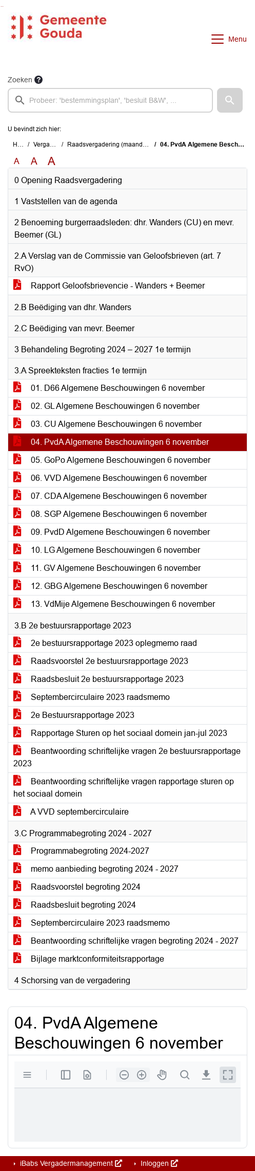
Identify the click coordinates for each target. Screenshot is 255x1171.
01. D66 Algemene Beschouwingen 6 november (109, 388)
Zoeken (20, 80)
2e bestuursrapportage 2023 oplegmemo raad (105, 643)
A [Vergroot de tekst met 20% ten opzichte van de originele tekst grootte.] (34, 161)
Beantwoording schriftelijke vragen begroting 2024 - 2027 (126, 940)
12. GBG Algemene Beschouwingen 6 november (110, 586)
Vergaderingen (54, 144)
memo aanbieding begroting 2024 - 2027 (96, 868)
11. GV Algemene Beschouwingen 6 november (107, 568)
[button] (230, 100)
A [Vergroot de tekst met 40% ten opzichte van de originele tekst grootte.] (51, 161)
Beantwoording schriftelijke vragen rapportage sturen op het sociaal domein (123, 787)
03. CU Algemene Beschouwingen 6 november (107, 424)
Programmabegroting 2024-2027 (81, 850)
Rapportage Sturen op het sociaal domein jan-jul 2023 (120, 733)
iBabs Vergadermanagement (70, 1163)
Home (21, 144)
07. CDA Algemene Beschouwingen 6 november (110, 496)
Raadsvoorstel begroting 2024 (77, 886)
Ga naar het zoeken (1, 6)
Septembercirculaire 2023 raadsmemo (91, 697)
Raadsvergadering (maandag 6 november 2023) (135, 144)
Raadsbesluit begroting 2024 (74, 904)
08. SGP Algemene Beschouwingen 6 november (110, 514)
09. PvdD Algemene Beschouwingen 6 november (111, 532)
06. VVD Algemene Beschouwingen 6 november (110, 478)
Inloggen (158, 1163)
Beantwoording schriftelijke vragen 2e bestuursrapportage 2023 (127, 757)
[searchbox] (110, 100)
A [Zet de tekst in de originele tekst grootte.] (16, 161)
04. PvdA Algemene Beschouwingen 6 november (111, 442)
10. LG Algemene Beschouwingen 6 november (106, 550)
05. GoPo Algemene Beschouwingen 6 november (111, 460)
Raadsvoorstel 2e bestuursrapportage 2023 (100, 661)
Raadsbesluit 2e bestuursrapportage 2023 (98, 679)
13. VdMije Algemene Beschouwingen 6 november (114, 604)
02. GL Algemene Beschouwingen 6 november (106, 406)
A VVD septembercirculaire (71, 811)
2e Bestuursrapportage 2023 (73, 715)
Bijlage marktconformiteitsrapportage (88, 958)
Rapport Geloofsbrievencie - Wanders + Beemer (109, 285)
